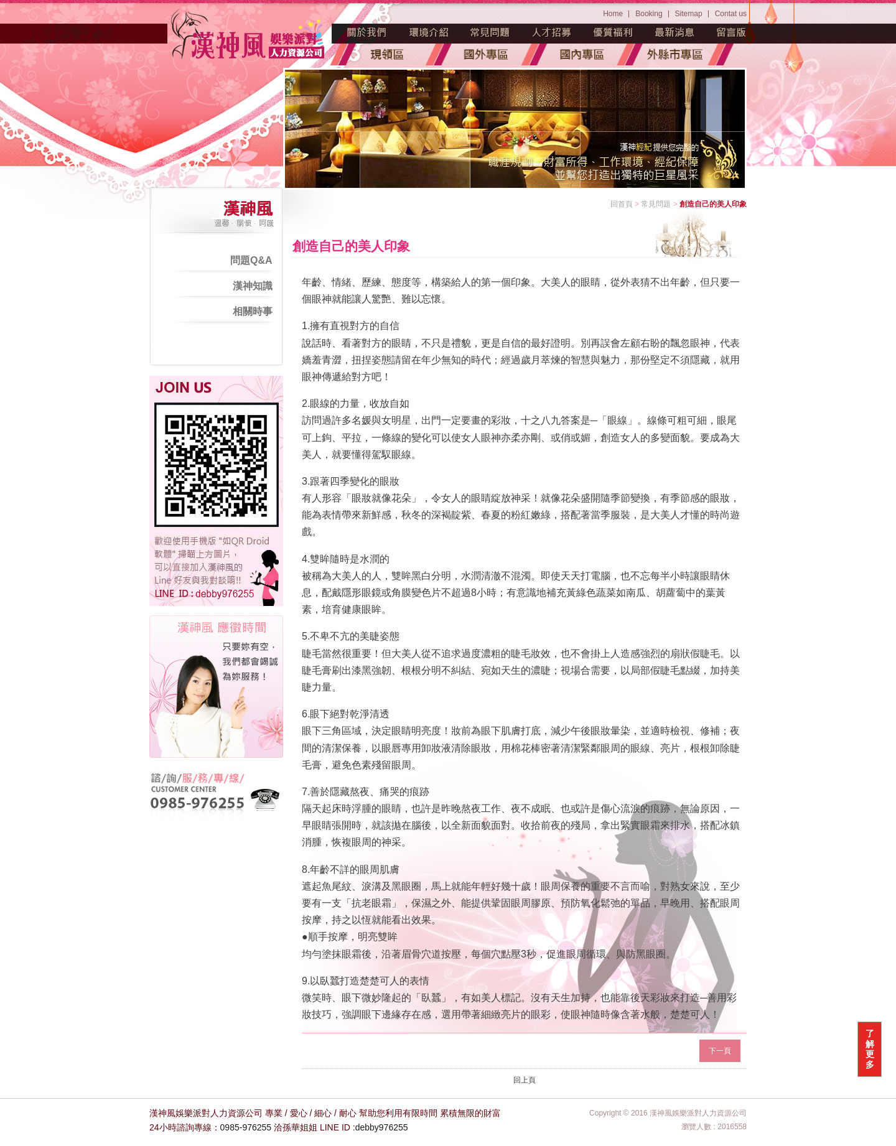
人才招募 (552, 32)
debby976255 (381, 1127)
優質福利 (613, 32)
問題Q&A (251, 260)
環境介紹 (429, 32)
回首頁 (621, 204)
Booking (648, 13)
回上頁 (524, 1080)
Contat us (731, 13)
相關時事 (253, 311)
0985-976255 (246, 1127)
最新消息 (675, 32)
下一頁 (720, 1050)
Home (613, 13)
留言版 (732, 32)
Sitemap (688, 13)
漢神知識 (253, 286)
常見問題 (490, 32)
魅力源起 (367, 32)
